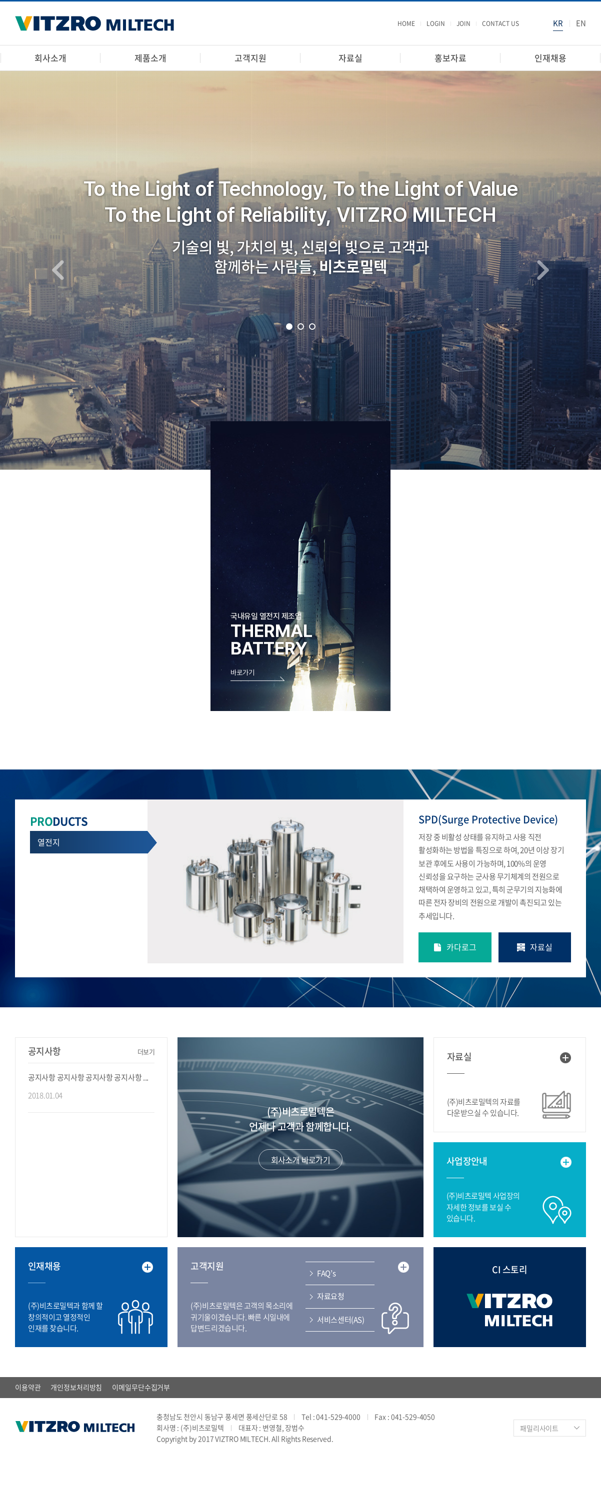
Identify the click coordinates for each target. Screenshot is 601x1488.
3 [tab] (312, 326)
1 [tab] (289, 326)
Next (543, 270)
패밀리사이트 (539, 1428)
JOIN (463, 23)
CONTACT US (500, 23)
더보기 (146, 1051)
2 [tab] (301, 326)
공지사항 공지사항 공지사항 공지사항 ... (88, 1077)
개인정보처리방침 (76, 1387)
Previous (58, 270)
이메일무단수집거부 (141, 1387)
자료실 (350, 57)
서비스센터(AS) (340, 1319)
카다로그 (461, 947)
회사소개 (50, 57)
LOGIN (435, 23)
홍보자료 (450, 57)
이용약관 (27, 1387)
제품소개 (150, 57)
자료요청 (330, 1296)
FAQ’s (326, 1273)
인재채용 (550, 57)
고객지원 (250, 57)
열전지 (49, 842)
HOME (406, 23)
